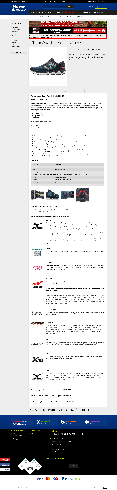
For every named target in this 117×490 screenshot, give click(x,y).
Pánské (33, 12)
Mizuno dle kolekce (85, 12)
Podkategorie (16, 53)
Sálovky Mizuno (16, 34)
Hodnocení (80, 91)
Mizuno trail (15, 31)
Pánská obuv (42, 16)
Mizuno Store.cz (19, 8)
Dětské (50, 12)
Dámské (41, 12)
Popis (33, 91)
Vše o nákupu (56, 1)
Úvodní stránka (33, 16)
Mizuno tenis (15, 40)
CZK (103, 1)
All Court (14, 42)
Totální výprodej (72, 12)
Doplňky (59, 12)
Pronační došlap (60, 16)
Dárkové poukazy (98, 12)
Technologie (54, 91)
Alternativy (63, 91)
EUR (106, 1)
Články (63, 1)
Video (46, 91)
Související (72, 91)
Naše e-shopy (48, 1)
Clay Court (14, 44)
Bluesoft (105, 488)
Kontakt (68, 1)
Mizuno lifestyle (16, 49)
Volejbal (14, 38)
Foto (40, 91)
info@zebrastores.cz (75, 57)
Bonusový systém (17, 435)
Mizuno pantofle (16, 46)
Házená (14, 36)
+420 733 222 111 (92, 1)
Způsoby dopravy (17, 438)
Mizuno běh (51, 16)
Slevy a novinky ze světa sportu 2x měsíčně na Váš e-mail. (61, 462)
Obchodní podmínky (18, 440)
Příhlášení (91, 6)
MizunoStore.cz (25, 1)
